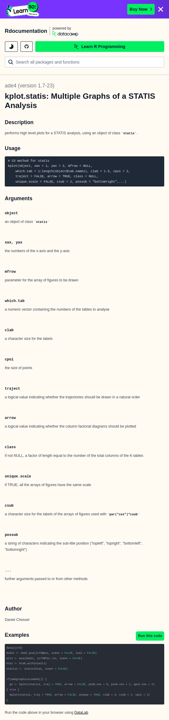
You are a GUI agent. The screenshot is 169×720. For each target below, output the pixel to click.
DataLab (81, 712)
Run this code (150, 636)
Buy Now (141, 9)
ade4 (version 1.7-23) (29, 86)
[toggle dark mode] (11, 46)
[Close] (161, 9)
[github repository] (26, 46)
